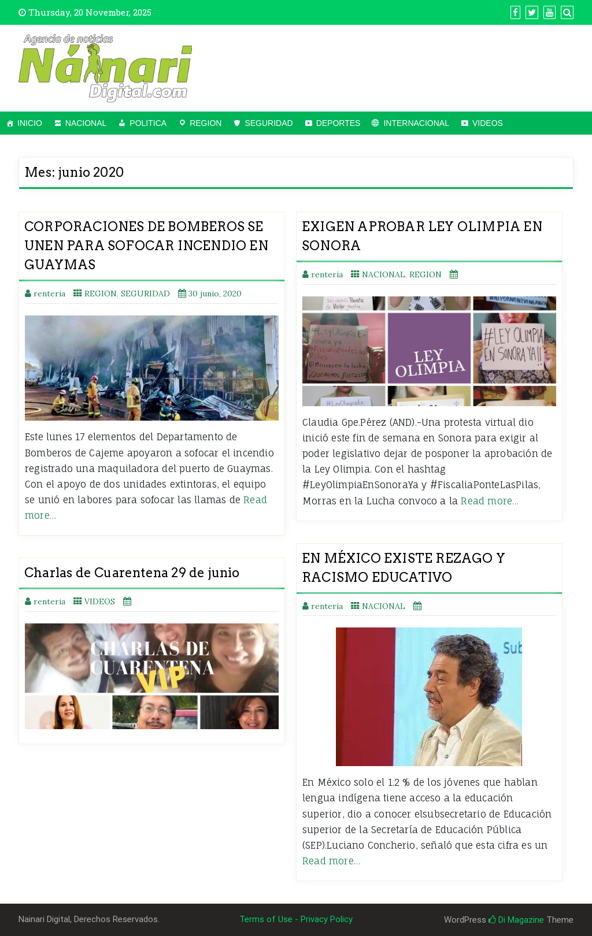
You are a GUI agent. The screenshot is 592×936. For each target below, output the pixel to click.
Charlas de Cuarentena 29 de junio (132, 572)
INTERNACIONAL (416, 123)
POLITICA (148, 123)
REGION (205, 123)
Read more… (490, 501)
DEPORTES (338, 123)
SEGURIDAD (269, 123)
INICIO (29, 123)
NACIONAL (86, 123)
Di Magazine (516, 920)
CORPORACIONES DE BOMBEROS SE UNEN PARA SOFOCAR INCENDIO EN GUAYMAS (146, 245)
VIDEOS (487, 123)
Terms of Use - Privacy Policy (296, 919)
